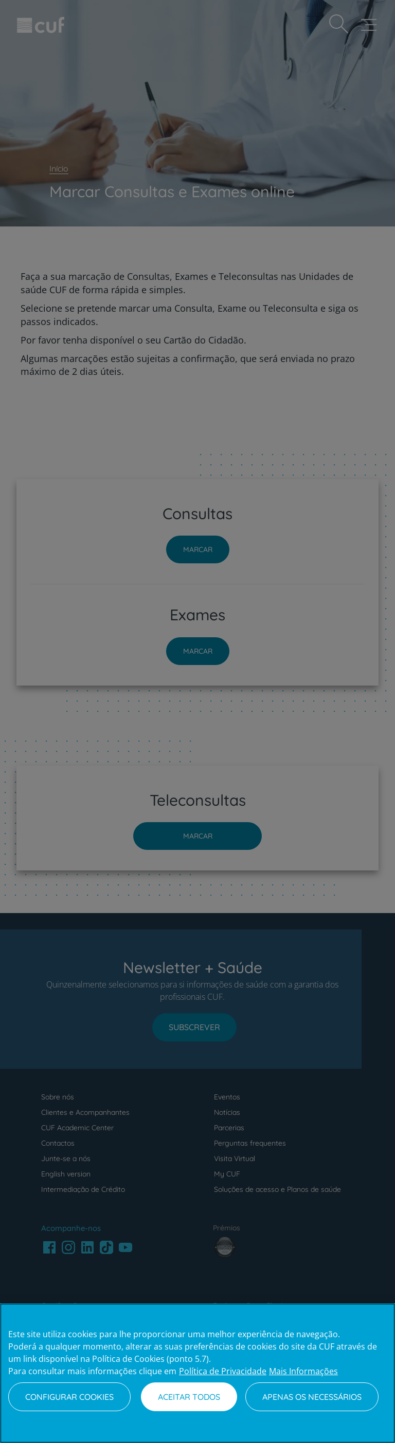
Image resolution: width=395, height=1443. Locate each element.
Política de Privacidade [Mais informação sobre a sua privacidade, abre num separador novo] (222, 1371)
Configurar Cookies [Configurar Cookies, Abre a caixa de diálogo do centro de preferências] (69, 1397)
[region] (197, 1373)
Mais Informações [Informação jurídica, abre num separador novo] (303, 1371)
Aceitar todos (189, 1397)
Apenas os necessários (312, 1397)
